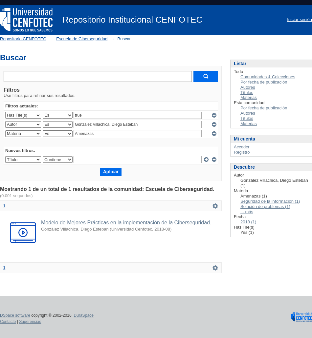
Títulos (246, 92)
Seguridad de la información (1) (270, 201)
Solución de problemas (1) (265, 206)
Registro (242, 152)
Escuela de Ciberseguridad (81, 38)
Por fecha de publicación (263, 82)
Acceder (242, 146)
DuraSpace (83, 315)
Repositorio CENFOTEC (23, 38)
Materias (248, 97)
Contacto (8, 321)
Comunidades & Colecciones (267, 76)
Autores (247, 87)
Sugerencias (30, 321)
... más (246, 211)
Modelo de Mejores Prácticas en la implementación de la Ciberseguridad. (126, 222)
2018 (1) (248, 221)
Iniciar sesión (299, 19)
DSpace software (15, 315)
